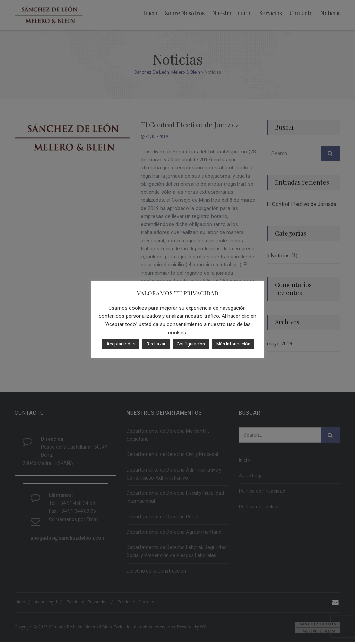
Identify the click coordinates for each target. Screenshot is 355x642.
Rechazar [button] (156, 344)
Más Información (233, 344)
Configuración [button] (191, 344)
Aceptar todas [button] (120, 344)
